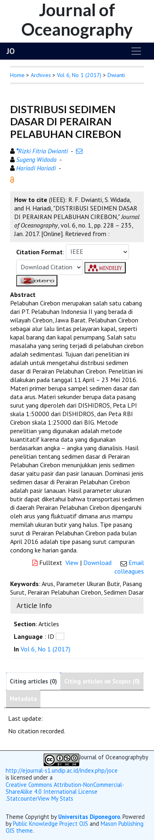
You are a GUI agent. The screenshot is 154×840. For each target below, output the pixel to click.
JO (10, 51)
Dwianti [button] (116, 75)
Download (97, 563)
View (71, 563)
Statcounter (22, 798)
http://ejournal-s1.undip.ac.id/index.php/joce (62, 770)
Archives (41, 75)
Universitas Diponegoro (89, 817)
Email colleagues (129, 567)
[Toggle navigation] (136, 51)
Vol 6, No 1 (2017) (79, 75)
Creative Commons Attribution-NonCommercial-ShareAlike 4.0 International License (65, 788)
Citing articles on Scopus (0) (102, 681)
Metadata (23, 699)
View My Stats (55, 798)
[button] (12, 179)
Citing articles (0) (33, 681)
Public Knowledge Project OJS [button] (50, 823)
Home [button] (17, 75)
